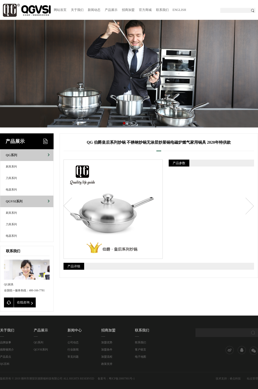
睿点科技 (235, 378)
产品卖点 (5, 356)
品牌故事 (5, 342)
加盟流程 (106, 356)
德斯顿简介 (7, 349)
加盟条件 (106, 349)
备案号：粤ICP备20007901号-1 (116, 378)
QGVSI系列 (27, 199)
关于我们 (77, 10)
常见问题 (73, 356)
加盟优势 (106, 342)
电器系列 (11, 189)
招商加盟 (128, 10)
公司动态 (73, 342)
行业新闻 (73, 349)
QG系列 (27, 153)
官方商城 (145, 10)
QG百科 (5, 363)
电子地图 (140, 356)
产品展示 (111, 10)
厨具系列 (11, 166)
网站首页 (60, 10)
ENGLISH (179, 10)
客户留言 (140, 349)
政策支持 (106, 363)
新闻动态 (94, 10)
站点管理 (252, 378)
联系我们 (162, 10)
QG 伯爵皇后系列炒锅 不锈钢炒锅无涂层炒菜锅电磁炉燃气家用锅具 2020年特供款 (159, 142)
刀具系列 (11, 178)
